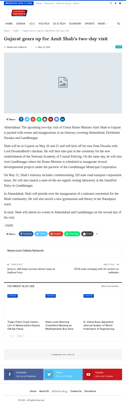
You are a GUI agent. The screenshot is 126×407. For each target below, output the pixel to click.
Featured (13, 296)
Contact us (76, 391)
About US (49, 3)
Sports (89, 23)
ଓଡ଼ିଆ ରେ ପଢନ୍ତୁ (63, 3)
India (118, 47)
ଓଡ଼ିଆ (32, 23)
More (76, 3)
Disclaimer (90, 391)
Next (21, 336)
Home (39, 3)
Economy (75, 23)
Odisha (20, 23)
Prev (12, 336)
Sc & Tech (59, 23)
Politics (44, 23)
